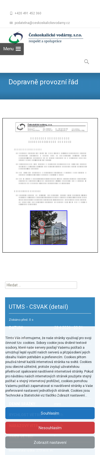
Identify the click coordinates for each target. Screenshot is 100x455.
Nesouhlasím (50, 427)
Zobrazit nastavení (50, 442)
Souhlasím (50, 413)
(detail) (58, 306)
